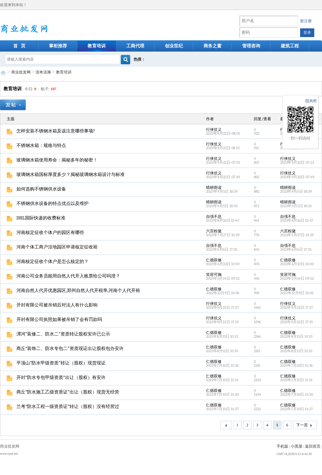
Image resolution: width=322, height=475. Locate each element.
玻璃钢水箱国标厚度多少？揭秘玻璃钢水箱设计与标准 (66, 174)
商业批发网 (21, 72)
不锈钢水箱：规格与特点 (36, 145)
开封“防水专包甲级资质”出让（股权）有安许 (56, 377)
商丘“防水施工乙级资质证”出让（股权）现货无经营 (63, 392)
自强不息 (214, 216)
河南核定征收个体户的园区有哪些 (45, 232)
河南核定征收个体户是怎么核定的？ (48, 261)
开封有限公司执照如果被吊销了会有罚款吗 (54, 319)
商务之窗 (213, 46)
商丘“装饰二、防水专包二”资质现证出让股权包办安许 (65, 348)
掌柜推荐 (58, 46)
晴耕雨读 (214, 187)
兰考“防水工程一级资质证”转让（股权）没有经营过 (63, 406)
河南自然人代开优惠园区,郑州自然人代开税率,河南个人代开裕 (73, 290)
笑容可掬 (214, 274)
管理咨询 (251, 46)
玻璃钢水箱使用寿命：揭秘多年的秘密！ (52, 160)
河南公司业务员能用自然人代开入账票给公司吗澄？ (63, 276)
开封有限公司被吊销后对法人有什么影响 (52, 305)
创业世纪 (174, 46)
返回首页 (312, 446)
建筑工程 (290, 46)
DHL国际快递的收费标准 (36, 218)
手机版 (282, 446)
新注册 (306, 21)
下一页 (305, 425)
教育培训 (97, 46)
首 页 (19, 46)
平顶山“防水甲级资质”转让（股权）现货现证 (56, 363)
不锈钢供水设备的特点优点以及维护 (48, 203)
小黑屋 (296, 446)
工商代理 (135, 46)
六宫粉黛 (214, 231)
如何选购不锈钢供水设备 (36, 189)
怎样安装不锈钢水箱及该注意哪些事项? (51, 131)
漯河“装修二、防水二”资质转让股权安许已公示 (58, 334)
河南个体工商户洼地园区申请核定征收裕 (52, 247)
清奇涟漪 (43, 72)
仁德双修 (214, 260)
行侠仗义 (214, 129)
